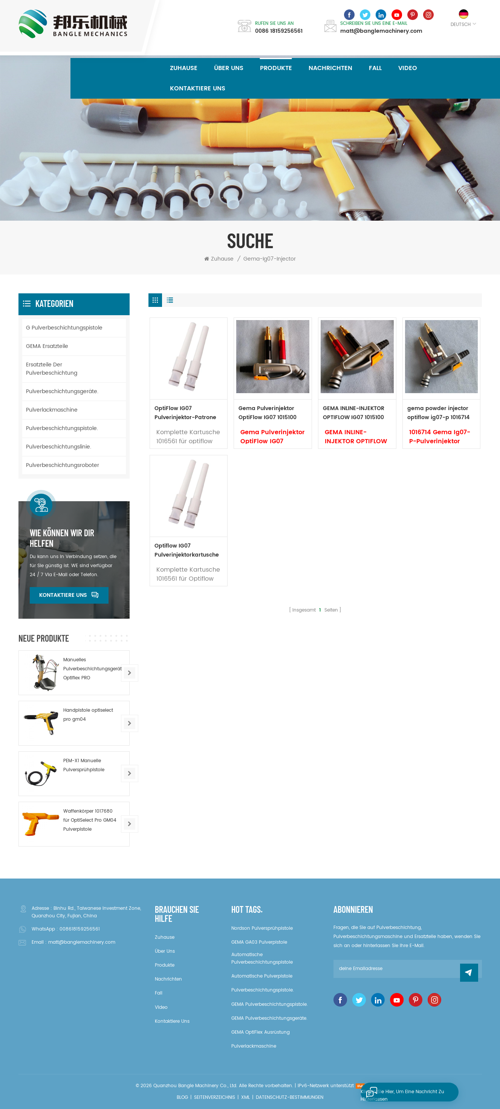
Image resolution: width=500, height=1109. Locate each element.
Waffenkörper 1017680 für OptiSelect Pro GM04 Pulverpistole (89, 820)
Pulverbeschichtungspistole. (62, 428)
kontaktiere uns (197, 88)
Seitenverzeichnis (214, 1097)
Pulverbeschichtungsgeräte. (62, 391)
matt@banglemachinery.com (381, 31)
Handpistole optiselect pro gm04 (88, 715)
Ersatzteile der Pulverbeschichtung (51, 368)
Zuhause (183, 68)
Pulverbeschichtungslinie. (58, 446)
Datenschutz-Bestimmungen (289, 1097)
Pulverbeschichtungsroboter (62, 465)
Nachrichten (330, 68)
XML (245, 1097)
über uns (228, 68)
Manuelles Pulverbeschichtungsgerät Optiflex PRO (92, 669)
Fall (375, 68)
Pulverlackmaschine (52, 410)
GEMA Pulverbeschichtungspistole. (269, 1004)
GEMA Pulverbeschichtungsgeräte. (269, 1018)
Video (407, 68)
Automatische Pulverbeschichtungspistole (262, 958)
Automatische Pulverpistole (261, 976)
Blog (182, 1097)
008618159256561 (80, 929)
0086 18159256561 (279, 31)
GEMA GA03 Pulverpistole (259, 942)
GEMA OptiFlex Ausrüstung (260, 1032)
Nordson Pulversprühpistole (262, 928)
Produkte (276, 68)
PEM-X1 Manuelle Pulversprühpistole (83, 765)
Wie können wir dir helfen (62, 538)
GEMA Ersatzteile (47, 346)
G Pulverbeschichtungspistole (64, 327)
